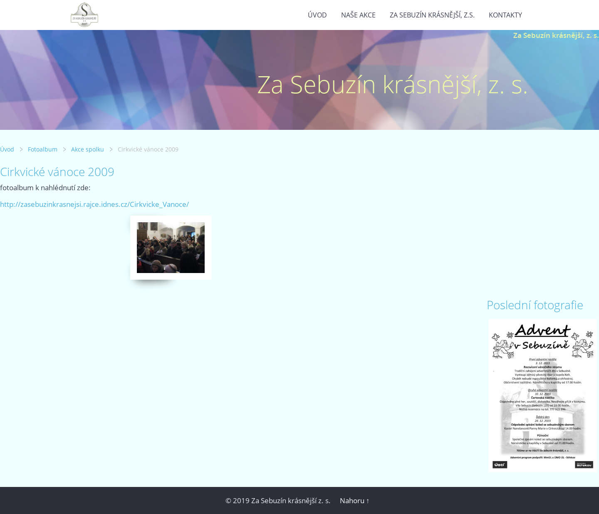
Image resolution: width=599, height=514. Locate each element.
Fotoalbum (42, 149)
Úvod (317, 15)
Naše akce (358, 15)
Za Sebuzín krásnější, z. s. (556, 35)
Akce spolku (87, 149)
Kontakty (505, 15)
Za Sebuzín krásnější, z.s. (432, 15)
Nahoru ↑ (355, 500)
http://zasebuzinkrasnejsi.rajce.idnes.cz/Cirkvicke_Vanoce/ (94, 204)
